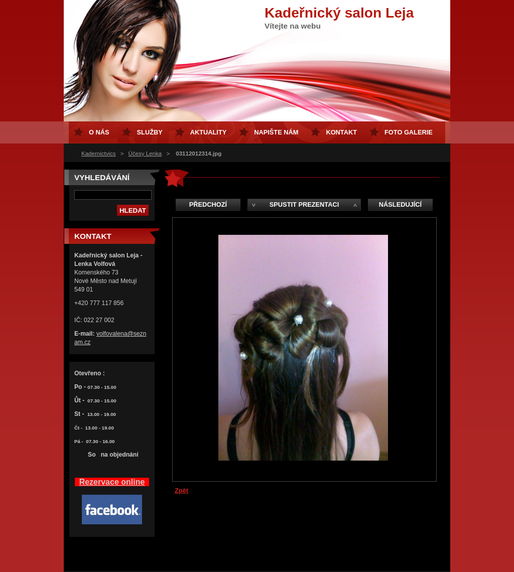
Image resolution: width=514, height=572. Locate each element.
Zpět (181, 490)
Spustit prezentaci (304, 204)
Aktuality (208, 132)
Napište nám (276, 132)
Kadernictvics (98, 154)
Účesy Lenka (145, 154)
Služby (150, 132)
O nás (99, 132)
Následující (400, 204)
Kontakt (341, 132)
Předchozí (208, 204)
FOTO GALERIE (408, 132)
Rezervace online (112, 482)
